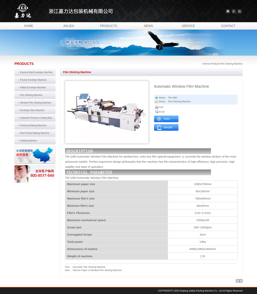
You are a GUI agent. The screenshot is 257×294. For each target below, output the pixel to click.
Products (108, 26)
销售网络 (35, 155)
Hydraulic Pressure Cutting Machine (38, 118)
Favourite (239, 11)
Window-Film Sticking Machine (35, 102)
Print (161, 107)
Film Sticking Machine (31, 95)
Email (162, 111)
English (234, 11)
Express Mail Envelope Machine (36, 72)
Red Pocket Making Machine (34, 133)
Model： (163, 97)
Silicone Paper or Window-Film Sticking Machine (97, 270)
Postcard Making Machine (33, 125)
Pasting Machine (28, 140)
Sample (167, 127)
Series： (163, 101)
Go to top (241, 281)
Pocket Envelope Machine (33, 80)
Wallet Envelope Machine (33, 87)
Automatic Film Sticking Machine (88, 267)
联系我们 (35, 174)
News (148, 26)
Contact (228, 26)
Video (166, 118)
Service (188, 26)
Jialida (68, 26)
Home (228, 11)
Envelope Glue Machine (32, 110)
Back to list (237, 281)
